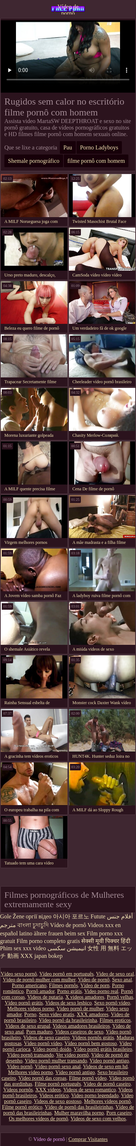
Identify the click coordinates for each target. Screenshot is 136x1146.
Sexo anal (122, 979)
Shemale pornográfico (33, 161)
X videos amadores (84, 997)
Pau (67, 147)
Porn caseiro (119, 1113)
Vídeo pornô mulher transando (56, 1060)
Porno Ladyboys (99, 147)
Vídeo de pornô (67, 9)
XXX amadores (92, 1014)
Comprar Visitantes (88, 1139)
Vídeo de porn (95, 985)
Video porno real (101, 991)
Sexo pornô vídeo (112, 1003)
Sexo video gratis (56, 1014)
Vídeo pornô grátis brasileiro (103, 1049)
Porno (30, 1014)
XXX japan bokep (41, 956)
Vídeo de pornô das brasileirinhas (79, 1107)
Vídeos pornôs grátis (93, 1037)
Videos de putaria (45, 997)
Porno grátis (69, 991)
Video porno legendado (95, 1095)
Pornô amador (40, 991)
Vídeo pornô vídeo (43, 1043)
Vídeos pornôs (18, 1089)
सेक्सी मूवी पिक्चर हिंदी (105, 941)
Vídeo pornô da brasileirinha (68, 1020)
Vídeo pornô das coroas (42, 1078)
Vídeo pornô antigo (109, 1060)
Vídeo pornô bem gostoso (91, 1043)
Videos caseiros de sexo (79, 1032)
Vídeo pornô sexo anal (58, 1066)
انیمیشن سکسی (67, 948)
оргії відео (38, 916)
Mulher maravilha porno (79, 1113)
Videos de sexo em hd (105, 1066)
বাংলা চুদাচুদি (33, 925)
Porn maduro (39, 1032)
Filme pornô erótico (22, 1107)
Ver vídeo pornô (72, 1055)
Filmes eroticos (115, 1020)
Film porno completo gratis (48, 941)
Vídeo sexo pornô (19, 974)
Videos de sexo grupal (27, 1026)
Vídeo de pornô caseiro (107, 1084)
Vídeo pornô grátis (24, 1003)
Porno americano (29, 985)
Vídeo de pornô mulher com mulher (39, 979)
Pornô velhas (120, 997)
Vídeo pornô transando (30, 1055)
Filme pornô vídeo (87, 1078)
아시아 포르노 (71, 916)
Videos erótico (54, 1095)
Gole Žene (12, 916)
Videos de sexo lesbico (68, 1003)
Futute (98, 916)
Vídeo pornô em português (66, 974)
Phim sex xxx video (23, 948)
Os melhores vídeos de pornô (38, 1118)
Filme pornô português (58, 1084)
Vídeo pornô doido (52, 1049)
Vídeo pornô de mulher (80, 1008)
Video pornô (20, 1066)
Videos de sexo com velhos (98, 1118)
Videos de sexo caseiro (46, 1037)
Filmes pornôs (63, 985)
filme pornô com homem (96, 161)
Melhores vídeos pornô (107, 1101)
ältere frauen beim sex (59, 933)
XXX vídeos (48, 1089)
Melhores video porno (30, 1072)
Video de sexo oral (115, 974)
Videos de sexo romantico (89, 1089)
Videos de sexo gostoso (57, 1101)
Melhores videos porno (30, 1008)
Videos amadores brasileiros (81, 1026)
